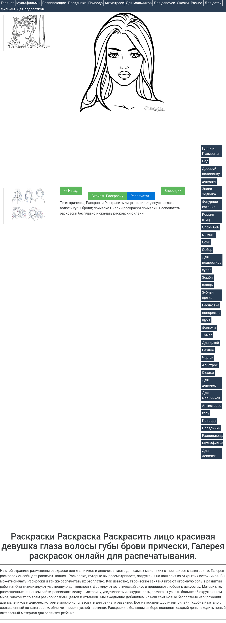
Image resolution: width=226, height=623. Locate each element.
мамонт (208, 235)
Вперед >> (173, 191)
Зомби (207, 277)
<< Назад (71, 191)
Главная (7, 3)
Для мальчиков (139, 3)
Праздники (77, 3)
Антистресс (114, 3)
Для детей (213, 3)
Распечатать (140, 196)
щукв (206, 320)
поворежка (211, 313)
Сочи (206, 242)
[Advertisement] (28, 119)
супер (206, 270)
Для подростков (30, 9)
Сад (205, 161)
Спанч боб (210, 227)
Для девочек (164, 3)
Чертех (207, 358)
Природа (95, 3)
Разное (197, 3)
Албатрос (210, 365)
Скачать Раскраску (107, 196)
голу (205, 413)
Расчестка (210, 305)
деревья (209, 181)
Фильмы (8, 9)
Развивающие (54, 3)
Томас (207, 335)
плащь (207, 285)
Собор (207, 250)
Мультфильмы (28, 3)
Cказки (183, 3)
